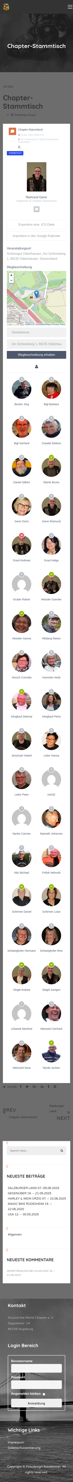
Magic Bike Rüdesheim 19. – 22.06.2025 (30, 1206)
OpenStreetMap (42, 324)
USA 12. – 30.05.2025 (23, 1214)
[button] (7, 1475)
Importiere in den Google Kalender (36, 236)
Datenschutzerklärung (24, 1448)
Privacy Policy (58, 324)
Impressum (16, 1442)
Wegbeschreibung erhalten (36, 354)
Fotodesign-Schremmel (43, 1467)
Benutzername (22, 1361)
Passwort (18, 1377)
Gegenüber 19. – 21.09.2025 (29, 1193)
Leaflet (28, 324)
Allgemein (15, 1234)
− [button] (11, 280)
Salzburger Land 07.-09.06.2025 (33, 1188)
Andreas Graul (25, 115)
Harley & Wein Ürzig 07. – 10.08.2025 (37, 1198)
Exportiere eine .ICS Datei (36, 224)
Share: (10, 1087)
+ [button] (11, 275)
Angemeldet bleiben (26, 1393)
